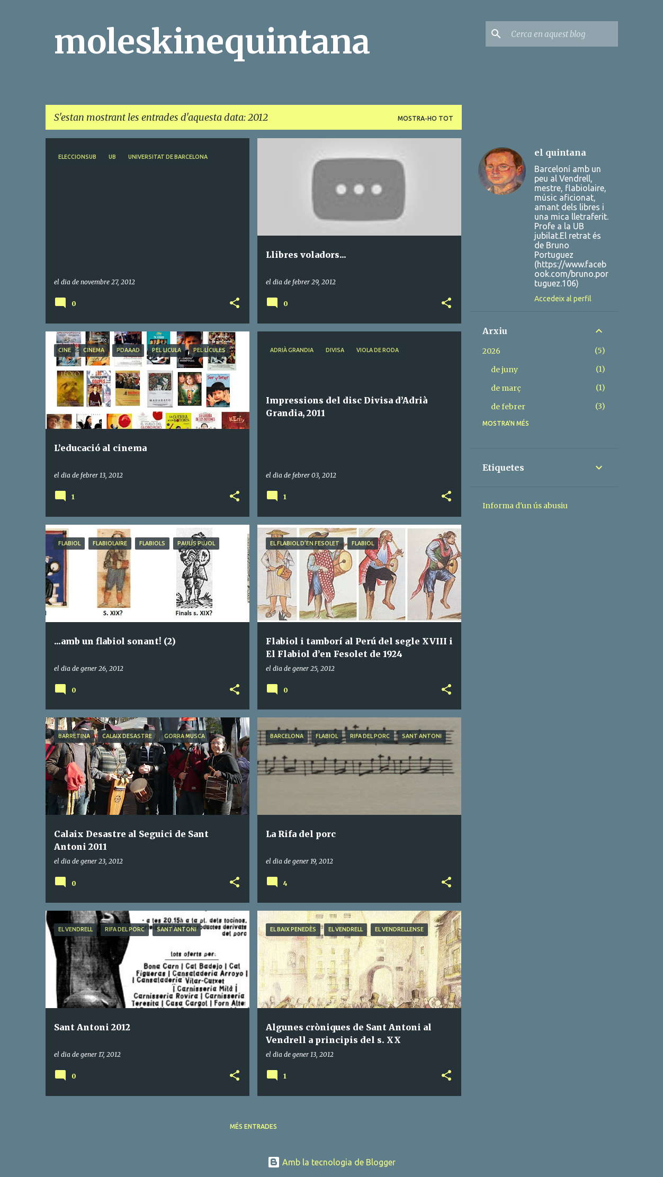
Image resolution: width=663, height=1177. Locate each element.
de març (506, 388)
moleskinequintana (212, 41)
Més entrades (253, 1126)
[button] (234, 304)
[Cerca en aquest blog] (562, 34)
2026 (491, 351)
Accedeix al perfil (563, 298)
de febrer (508, 406)
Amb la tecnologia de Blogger (331, 1162)
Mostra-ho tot (425, 118)
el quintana (560, 152)
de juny (504, 369)
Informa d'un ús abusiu (525, 505)
